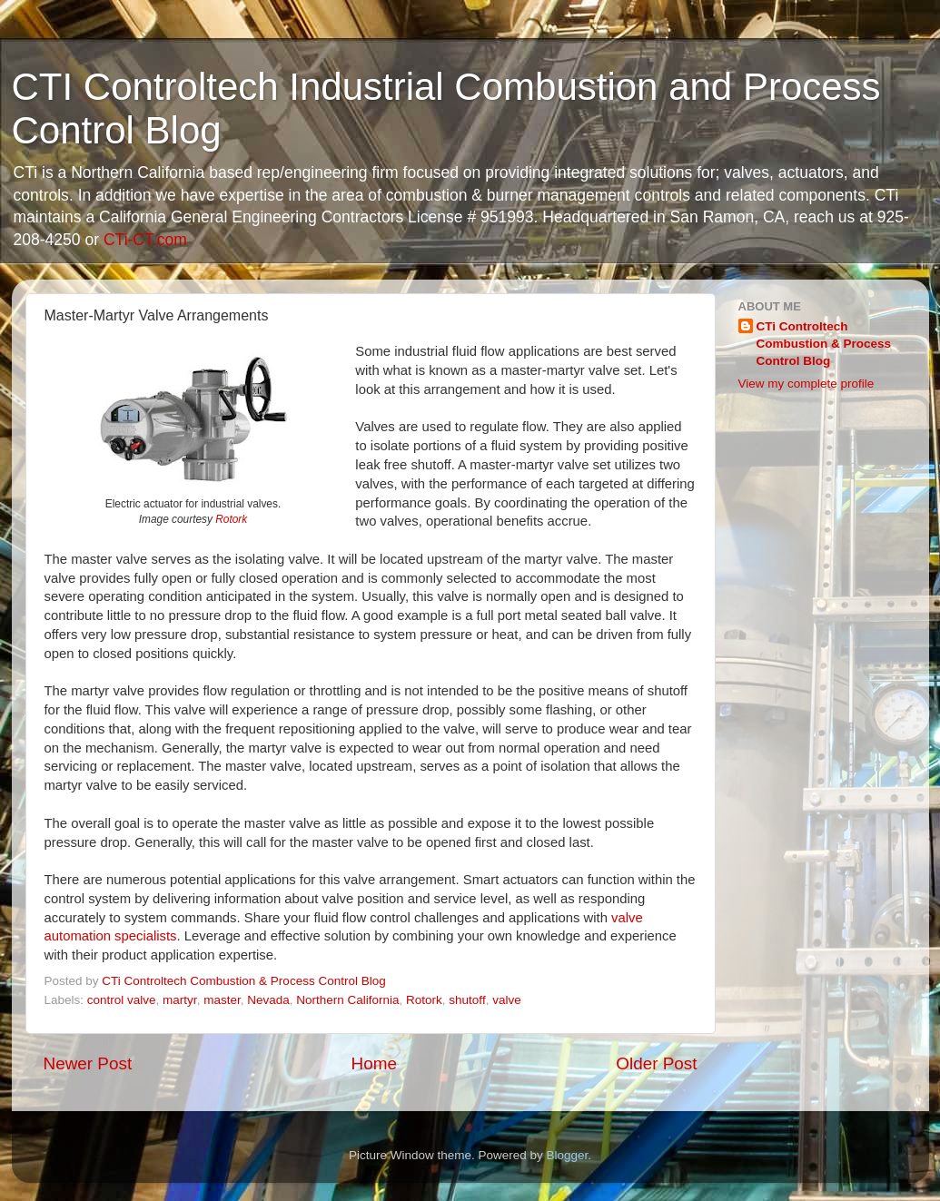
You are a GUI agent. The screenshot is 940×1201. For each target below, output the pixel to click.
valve (506, 1000)
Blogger (568, 1155)
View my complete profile (806, 383)
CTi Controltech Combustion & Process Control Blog (824, 344)
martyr (180, 1000)
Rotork (231, 519)
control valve (121, 1000)
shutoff (467, 1000)
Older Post (656, 1063)
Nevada (268, 1000)
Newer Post (88, 1063)
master (222, 1000)
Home (374, 1063)
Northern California (347, 1000)
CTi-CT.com (145, 240)
